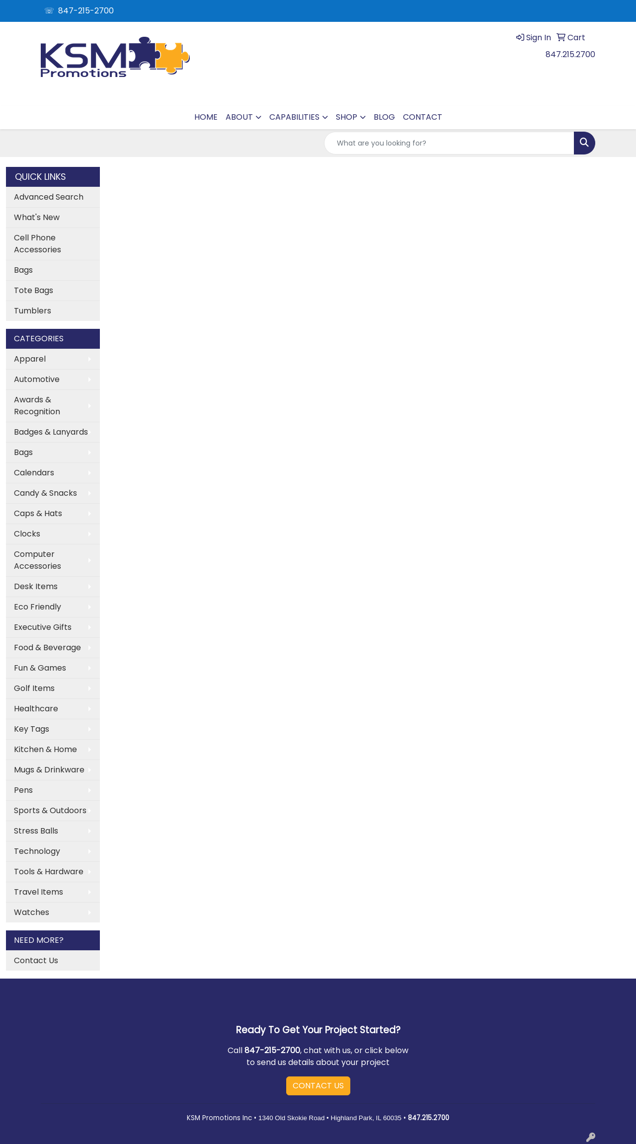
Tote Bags (33, 290)
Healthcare (36, 708)
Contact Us (36, 960)
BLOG (384, 117)
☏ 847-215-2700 (79, 10)
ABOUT (239, 117)
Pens (23, 790)
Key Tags (31, 729)
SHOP (346, 117)
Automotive (37, 379)
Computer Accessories (37, 560)
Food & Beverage (47, 647)
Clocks (27, 533)
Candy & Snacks (45, 493)
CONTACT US (318, 1085)
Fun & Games (40, 668)
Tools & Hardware (48, 871)
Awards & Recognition (37, 405)
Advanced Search (48, 197)
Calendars (34, 472)
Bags (23, 270)
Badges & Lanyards (51, 432)
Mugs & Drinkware (49, 769)
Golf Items (34, 688)
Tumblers (32, 310)
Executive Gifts (43, 627)
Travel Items (38, 892)
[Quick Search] (449, 143)
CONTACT (422, 117)
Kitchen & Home (45, 749)
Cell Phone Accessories (37, 243)
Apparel (30, 359)
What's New (37, 217)
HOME (206, 117)
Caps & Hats (38, 513)
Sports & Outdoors (50, 810)
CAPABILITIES (294, 117)
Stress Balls (36, 831)
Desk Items (36, 586)
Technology (37, 851)
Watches (31, 912)
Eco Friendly (37, 606)
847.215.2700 (570, 54)
